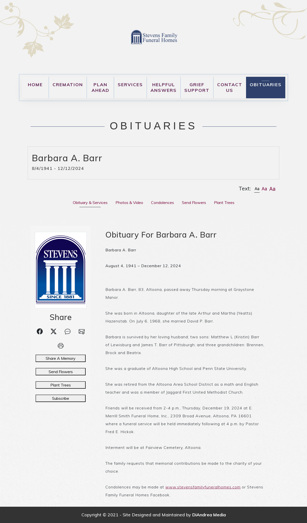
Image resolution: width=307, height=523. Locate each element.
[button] (256, 188)
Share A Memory (61, 358)
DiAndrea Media (209, 515)
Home (35, 84)
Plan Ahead (100, 87)
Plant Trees (60, 384)
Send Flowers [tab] (194, 202)
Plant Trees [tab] (224, 202)
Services (130, 84)
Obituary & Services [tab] (90, 202)
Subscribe (60, 398)
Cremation (68, 84)
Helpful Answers (164, 87)
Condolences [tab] (162, 202)
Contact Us (229, 87)
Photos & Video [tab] (129, 202)
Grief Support (197, 87)
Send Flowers (61, 371)
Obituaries (266, 84)
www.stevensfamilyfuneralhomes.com (203, 486)
